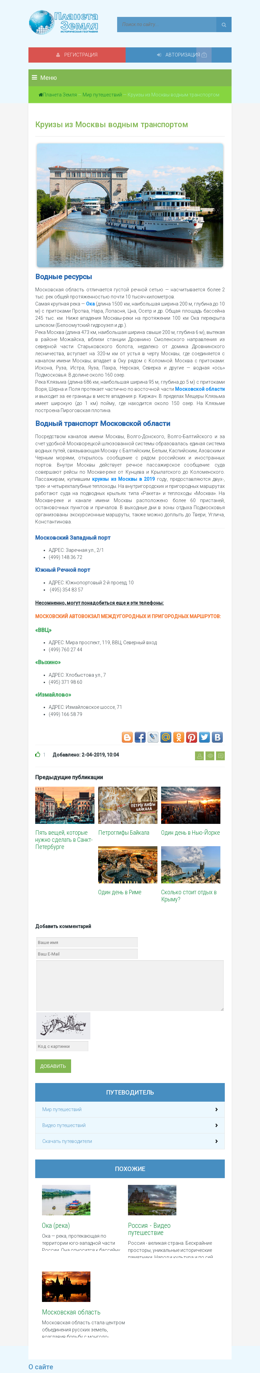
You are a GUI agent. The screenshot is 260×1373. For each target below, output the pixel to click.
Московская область (183, 1229)
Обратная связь (148, 1346)
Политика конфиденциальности (64, 1346)
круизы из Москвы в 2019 (123, 479)
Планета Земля (60, 94)
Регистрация (79, 55)
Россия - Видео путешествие (125, 1229)
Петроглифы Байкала (123, 832)
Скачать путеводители (67, 1141)
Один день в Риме (120, 892)
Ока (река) (56, 1225)
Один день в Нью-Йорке (190, 832)
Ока (90, 304)
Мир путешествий (102, 94)
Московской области (200, 389)
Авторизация (180, 55)
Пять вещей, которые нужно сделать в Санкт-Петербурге (64, 839)
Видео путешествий (64, 1125)
